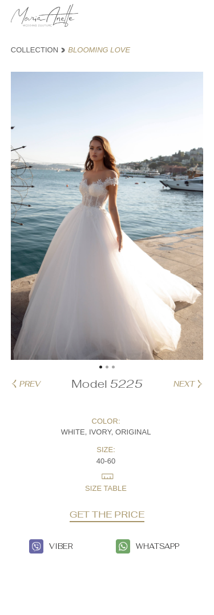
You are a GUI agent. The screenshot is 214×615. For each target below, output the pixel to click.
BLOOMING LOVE (99, 50)
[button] (100, 367)
